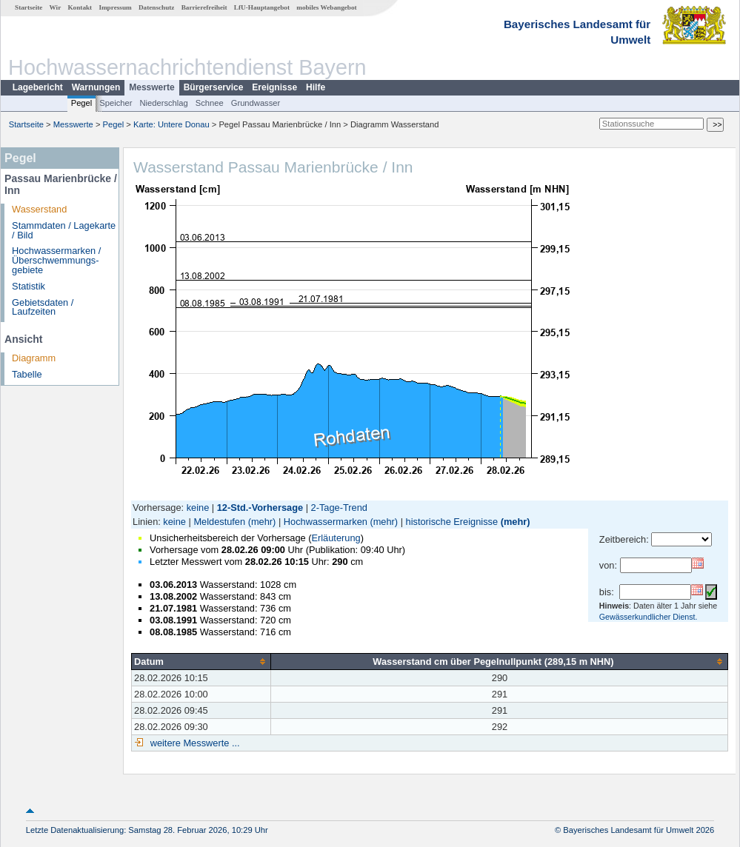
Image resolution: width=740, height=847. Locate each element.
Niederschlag (163, 102)
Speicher (115, 102)
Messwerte (151, 87)
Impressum (115, 7)
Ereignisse (274, 87)
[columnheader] (201, 661)
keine (198, 507)
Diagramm (34, 358)
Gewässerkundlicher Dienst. (648, 616)
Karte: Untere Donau (171, 124)
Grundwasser (256, 102)
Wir (55, 7)
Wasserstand (39, 209)
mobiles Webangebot (326, 7)
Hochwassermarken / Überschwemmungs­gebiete (56, 260)
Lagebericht (38, 87)
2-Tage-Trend (339, 507)
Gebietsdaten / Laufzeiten (42, 307)
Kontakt (79, 7)
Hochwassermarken (325, 521)
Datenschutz (157, 7)
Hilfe (315, 87)
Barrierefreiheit (204, 7)
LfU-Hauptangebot (262, 7)
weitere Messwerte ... (193, 743)
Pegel (82, 102)
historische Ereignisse (452, 521)
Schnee (210, 102)
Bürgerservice (214, 87)
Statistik (28, 286)
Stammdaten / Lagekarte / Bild (64, 230)
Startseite (28, 7)
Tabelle (27, 374)
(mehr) (262, 521)
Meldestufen (219, 521)
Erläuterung (335, 537)
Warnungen (96, 87)
